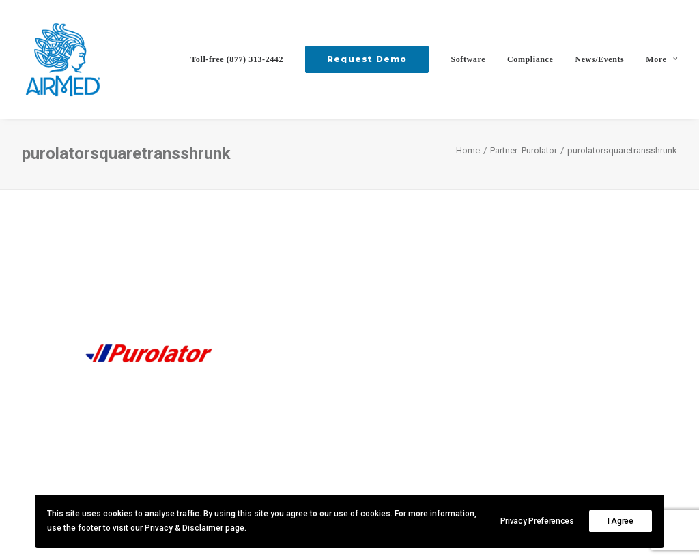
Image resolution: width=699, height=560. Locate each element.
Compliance (530, 59)
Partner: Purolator (523, 150)
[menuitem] (241, 59)
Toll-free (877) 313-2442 (236, 59)
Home (468, 150)
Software (468, 59)
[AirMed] (63, 59)
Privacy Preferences (537, 521)
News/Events (599, 59)
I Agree (620, 521)
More (661, 59)
